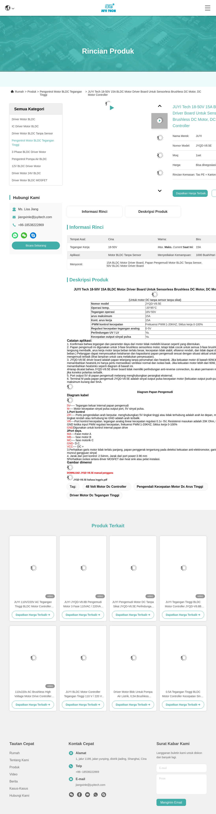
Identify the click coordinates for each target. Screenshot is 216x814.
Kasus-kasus (18, 788)
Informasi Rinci (94, 212)
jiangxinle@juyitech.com (35, 217)
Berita (13, 781)
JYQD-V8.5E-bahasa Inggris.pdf (90, 479)
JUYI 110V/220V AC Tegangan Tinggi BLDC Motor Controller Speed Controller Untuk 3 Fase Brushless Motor (33, 604)
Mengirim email (171, 802)
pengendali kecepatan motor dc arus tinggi (170, 486)
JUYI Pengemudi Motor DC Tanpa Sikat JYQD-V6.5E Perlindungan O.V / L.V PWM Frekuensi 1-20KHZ (133, 604)
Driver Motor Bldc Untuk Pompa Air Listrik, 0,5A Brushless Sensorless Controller (133, 694)
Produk (31, 91)
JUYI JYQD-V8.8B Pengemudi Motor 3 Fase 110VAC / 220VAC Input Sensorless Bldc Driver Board (83, 604)
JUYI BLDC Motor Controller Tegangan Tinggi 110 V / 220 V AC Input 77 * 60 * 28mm (83, 694)
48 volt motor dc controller (106, 486)
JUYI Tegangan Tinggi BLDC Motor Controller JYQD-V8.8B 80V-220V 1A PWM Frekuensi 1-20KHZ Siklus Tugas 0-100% (183, 604)
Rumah (19, 91)
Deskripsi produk (153, 212)
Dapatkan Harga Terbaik (191, 193)
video (13, 774)
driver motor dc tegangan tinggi (94, 495)
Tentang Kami (19, 760)
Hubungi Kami (19, 795)
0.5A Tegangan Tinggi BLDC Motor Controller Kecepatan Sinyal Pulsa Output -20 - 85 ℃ (183, 694)
